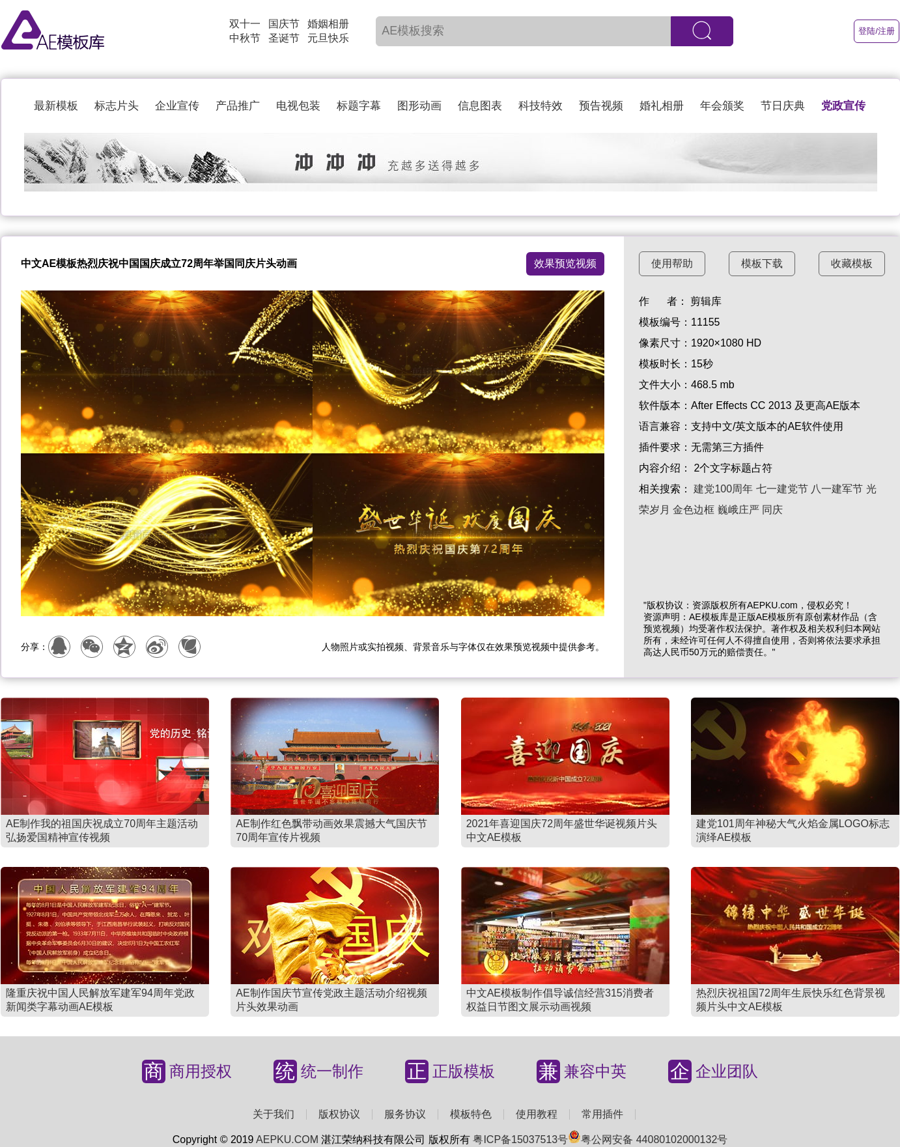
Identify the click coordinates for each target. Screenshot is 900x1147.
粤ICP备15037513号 (520, 1139)
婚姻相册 (328, 23)
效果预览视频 (565, 263)
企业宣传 (177, 106)
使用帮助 (672, 263)
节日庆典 (783, 106)
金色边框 (693, 509)
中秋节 (244, 38)
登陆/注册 (876, 31)
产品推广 (238, 106)
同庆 (772, 509)
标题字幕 (359, 106)
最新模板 (56, 106)
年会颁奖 (722, 106)
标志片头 (116, 106)
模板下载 (762, 263)
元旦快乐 (328, 38)
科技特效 (540, 106)
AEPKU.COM (287, 1139)
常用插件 (602, 1114)
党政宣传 (843, 106)
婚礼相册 (662, 106)
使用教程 (536, 1114)
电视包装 (298, 106)
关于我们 (273, 1114)
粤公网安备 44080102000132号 (647, 1139)
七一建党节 (782, 488)
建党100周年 (723, 488)
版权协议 (339, 1114)
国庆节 (284, 23)
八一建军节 (837, 488)
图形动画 (419, 106)
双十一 (244, 23)
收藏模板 (852, 263)
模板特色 (471, 1114)
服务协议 (405, 1114)
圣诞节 (284, 38)
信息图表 (480, 106)
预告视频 (601, 106)
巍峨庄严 (738, 509)
